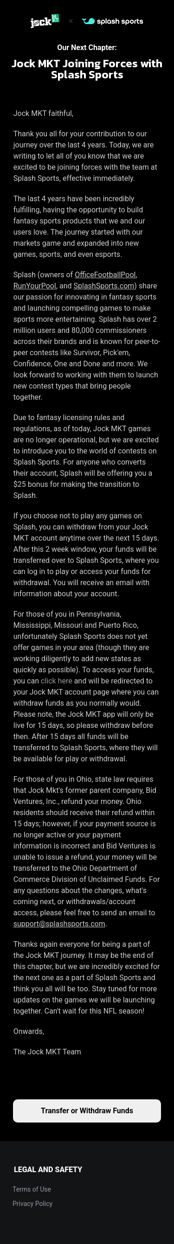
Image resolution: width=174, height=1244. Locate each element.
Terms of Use (32, 1189)
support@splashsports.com (59, 923)
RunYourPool (34, 285)
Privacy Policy (32, 1203)
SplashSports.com (104, 285)
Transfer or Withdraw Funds (87, 1110)
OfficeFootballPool (105, 274)
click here (56, 680)
